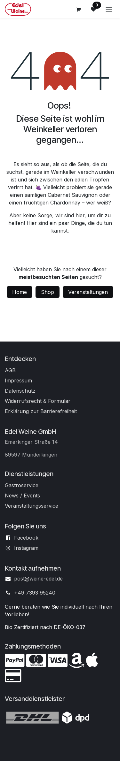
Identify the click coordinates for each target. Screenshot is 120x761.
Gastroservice (21, 485)
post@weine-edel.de (38, 578)
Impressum (18, 380)
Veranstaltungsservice (31, 506)
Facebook (26, 537)
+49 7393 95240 (34, 592)
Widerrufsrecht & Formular (37, 401)
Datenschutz (20, 391)
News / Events (22, 495)
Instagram (26, 548)
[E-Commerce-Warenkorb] (78, 9)
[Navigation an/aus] (108, 9)
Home (19, 292)
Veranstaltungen (88, 292)
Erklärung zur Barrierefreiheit (41, 411)
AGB (10, 370)
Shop (47, 292)
